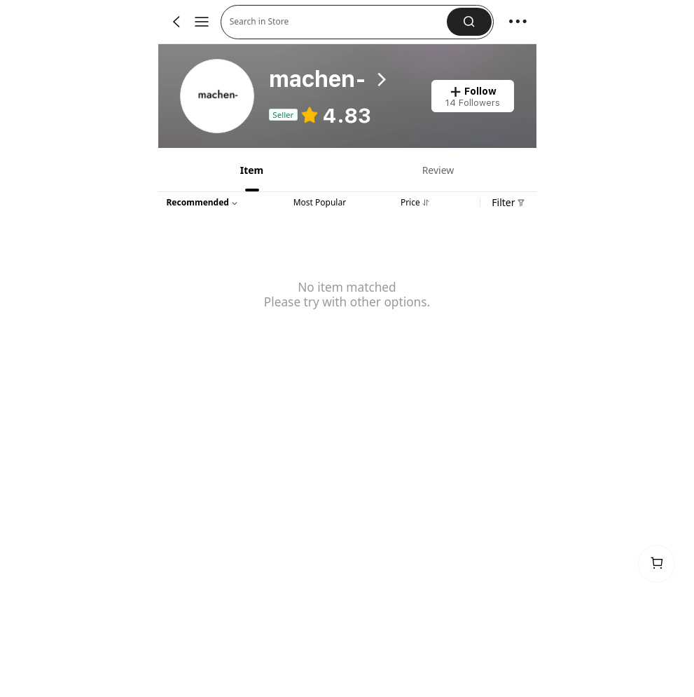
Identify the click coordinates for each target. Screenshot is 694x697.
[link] (218, 97)
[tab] (250, 169)
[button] (469, 22)
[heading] (339, 80)
